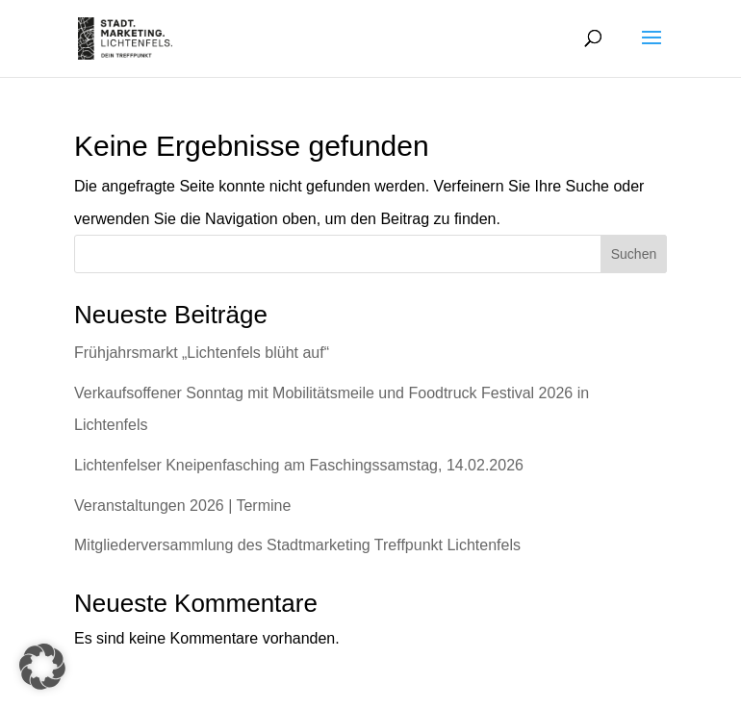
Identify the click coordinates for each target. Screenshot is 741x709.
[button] (42, 666)
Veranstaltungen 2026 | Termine (182, 505)
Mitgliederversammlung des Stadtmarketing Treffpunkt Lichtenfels (297, 545)
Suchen (633, 254)
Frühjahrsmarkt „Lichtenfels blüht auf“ (201, 352)
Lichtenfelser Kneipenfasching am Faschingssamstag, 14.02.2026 (299, 465)
